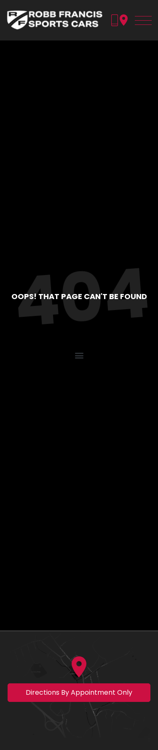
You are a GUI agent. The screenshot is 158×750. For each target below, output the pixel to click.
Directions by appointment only (79, 692)
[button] (79, 355)
